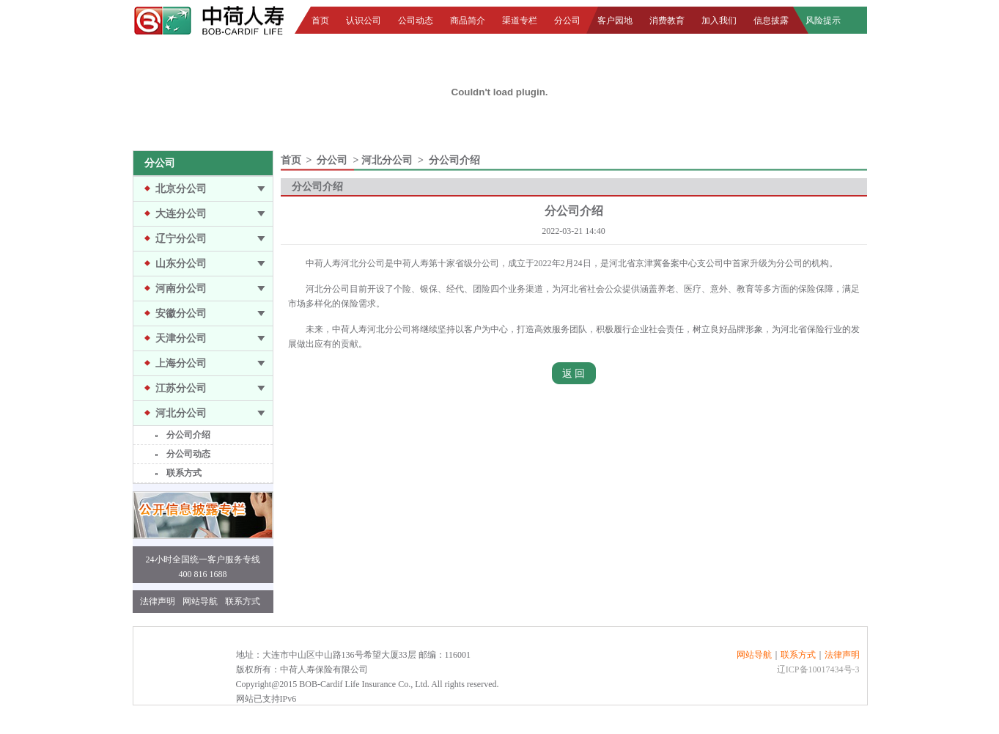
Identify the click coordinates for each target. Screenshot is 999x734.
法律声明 (157, 601)
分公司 (567, 20)
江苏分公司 (181, 388)
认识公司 (363, 20)
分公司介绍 (188, 435)
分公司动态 (188, 454)
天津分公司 (181, 338)
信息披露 (771, 20)
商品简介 (467, 20)
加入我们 (719, 20)
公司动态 (415, 20)
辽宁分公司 (181, 238)
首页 (320, 20)
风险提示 (823, 20)
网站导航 (200, 601)
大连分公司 (181, 213)
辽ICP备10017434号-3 (818, 669)
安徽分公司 (181, 313)
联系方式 (184, 473)
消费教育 (667, 20)
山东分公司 (181, 263)
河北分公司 (181, 413)
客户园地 (615, 20)
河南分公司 (181, 288)
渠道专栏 (519, 20)
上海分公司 (181, 363)
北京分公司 (181, 188)
